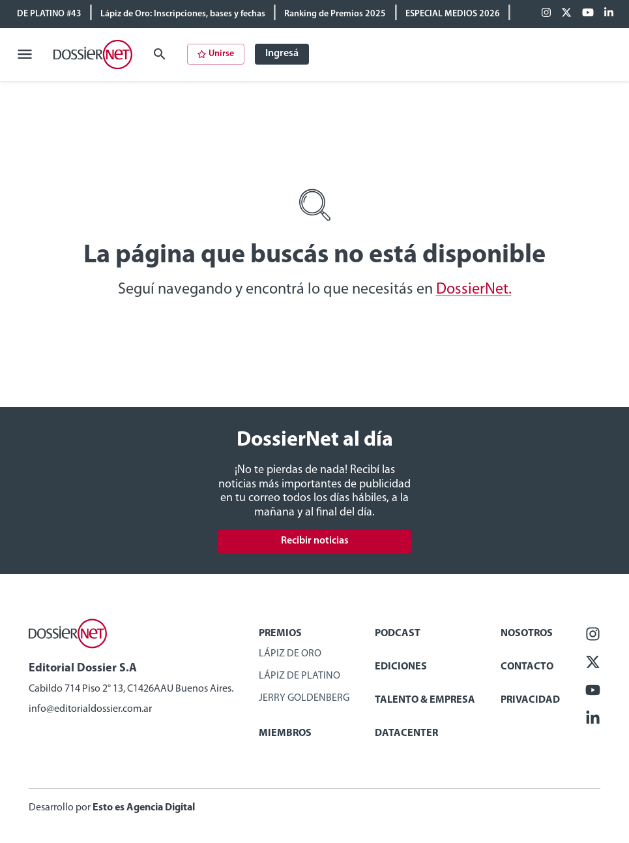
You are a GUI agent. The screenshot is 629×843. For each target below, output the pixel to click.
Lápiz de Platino (299, 676)
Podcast (397, 633)
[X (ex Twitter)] (566, 13)
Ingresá (282, 53)
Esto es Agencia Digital (144, 808)
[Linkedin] (608, 13)
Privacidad (530, 700)
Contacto (527, 667)
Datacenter (406, 733)
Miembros (285, 733)
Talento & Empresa (425, 700)
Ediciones (401, 667)
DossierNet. (474, 290)
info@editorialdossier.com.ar (90, 709)
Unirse (215, 54)
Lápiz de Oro (290, 654)
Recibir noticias (315, 541)
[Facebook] (546, 13)
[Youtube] (588, 13)
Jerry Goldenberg (304, 698)
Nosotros (527, 633)
